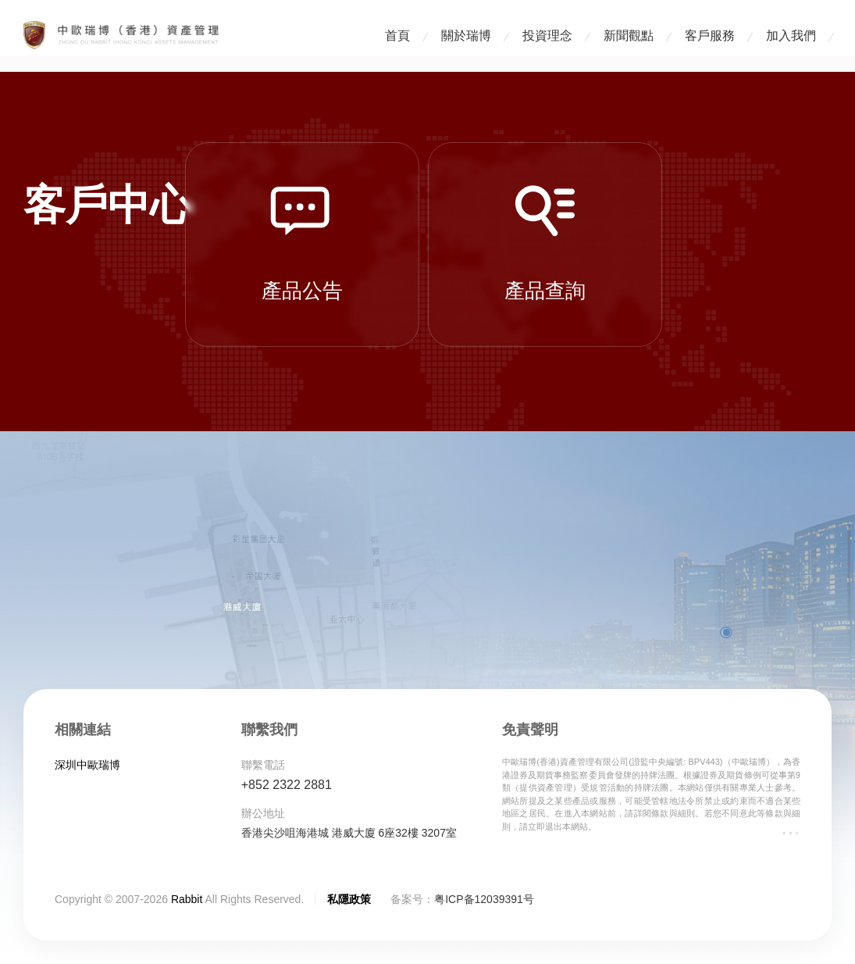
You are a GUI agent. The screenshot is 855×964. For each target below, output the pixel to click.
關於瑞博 (466, 35)
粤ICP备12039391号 (484, 899)
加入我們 (791, 35)
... (790, 827)
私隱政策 (349, 899)
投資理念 (547, 35)
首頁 (397, 35)
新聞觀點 (629, 35)
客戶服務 (710, 35)
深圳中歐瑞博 (87, 765)
